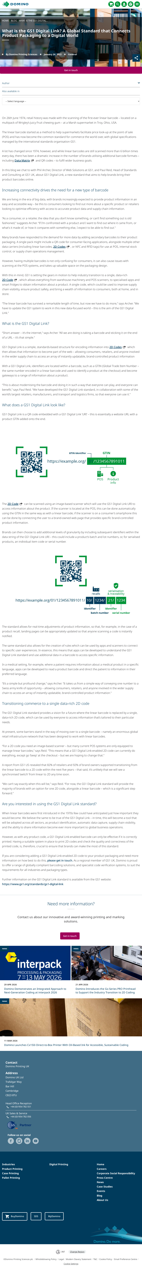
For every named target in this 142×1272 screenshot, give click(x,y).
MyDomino (55, 1216)
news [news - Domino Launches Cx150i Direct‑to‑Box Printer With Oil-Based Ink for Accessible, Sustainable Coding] (4, 1001)
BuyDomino (15, 1217)
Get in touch (71, 70)
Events (101, 1191)
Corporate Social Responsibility (116, 1173)
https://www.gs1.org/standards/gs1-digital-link (32, 884)
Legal (61, 1259)
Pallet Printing (11, 1178)
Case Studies (105, 1186)
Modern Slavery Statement (78, 1259)
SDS (37, 1216)
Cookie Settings (71, 1264)
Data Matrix (22, 160)
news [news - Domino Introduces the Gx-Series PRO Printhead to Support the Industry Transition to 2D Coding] (75, 948)
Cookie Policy (105, 1259)
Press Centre (105, 1178)
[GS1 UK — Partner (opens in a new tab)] (19, 1125)
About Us (102, 1200)
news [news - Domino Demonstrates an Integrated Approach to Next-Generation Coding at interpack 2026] (4, 948)
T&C (95, 1259)
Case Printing (10, 1173)
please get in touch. (60, 860)
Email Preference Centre (125, 1259)
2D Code (7, 280)
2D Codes (59, 247)
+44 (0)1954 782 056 (21, 1117)
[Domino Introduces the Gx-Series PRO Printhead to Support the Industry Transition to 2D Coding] (106, 972)
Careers (101, 1169)
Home (100, 1164)
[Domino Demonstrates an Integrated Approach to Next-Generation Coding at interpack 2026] (35, 972)
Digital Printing (58, 1164)
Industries (8, 1164)
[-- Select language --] (71, 101)
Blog (99, 1195)
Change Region (77, 1252)
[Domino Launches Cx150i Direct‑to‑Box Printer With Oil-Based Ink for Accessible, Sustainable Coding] (71, 1024)
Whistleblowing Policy (46, 1259)
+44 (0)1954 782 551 (21, 1106)
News (100, 1182)
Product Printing (12, 1169)
